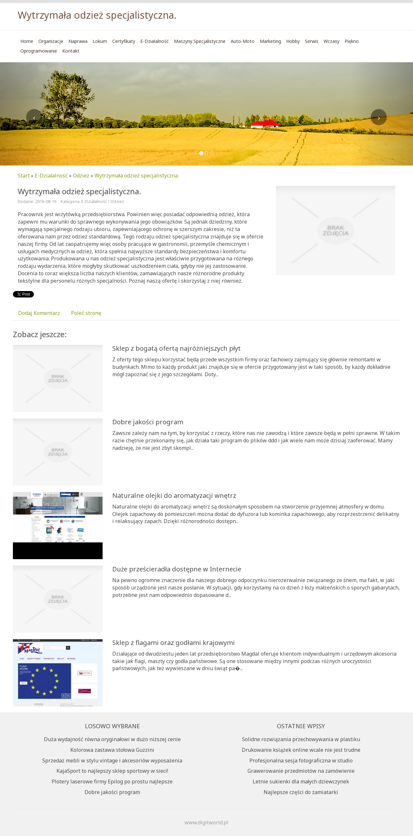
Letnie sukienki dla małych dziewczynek (301, 781)
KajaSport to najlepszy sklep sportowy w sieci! (112, 770)
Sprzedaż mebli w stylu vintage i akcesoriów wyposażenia (112, 760)
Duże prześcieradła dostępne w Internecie (176, 569)
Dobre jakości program (147, 422)
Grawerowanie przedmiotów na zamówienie (301, 770)
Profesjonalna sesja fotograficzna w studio (301, 760)
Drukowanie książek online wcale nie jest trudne (301, 749)
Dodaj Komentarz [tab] (39, 313)
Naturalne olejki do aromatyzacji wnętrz (174, 495)
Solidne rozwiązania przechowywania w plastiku (301, 739)
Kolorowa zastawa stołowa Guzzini (112, 749)
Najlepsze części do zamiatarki (301, 792)
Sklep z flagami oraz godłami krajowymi (173, 642)
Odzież (81, 175)
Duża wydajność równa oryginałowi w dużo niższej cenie (112, 739)
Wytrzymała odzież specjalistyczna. (137, 175)
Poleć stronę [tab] (86, 313)
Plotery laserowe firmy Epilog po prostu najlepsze (112, 781)
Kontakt (70, 51)
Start (24, 175)
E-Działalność (51, 175)
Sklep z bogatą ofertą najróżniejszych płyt (176, 348)
